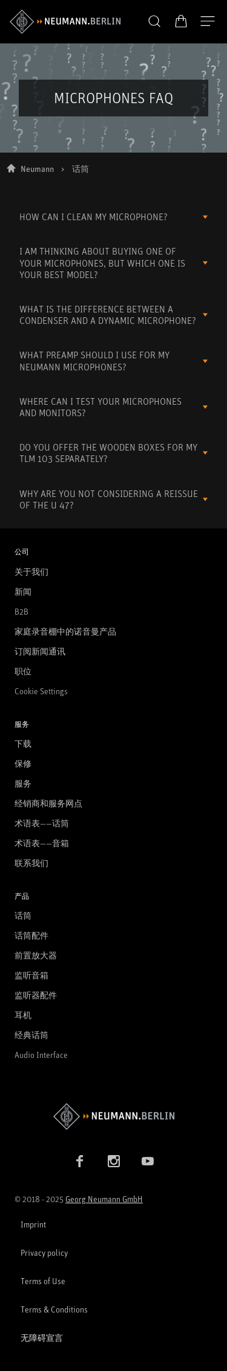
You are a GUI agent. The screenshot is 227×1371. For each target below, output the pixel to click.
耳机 (23, 1015)
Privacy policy (44, 1252)
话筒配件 (31, 935)
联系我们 (31, 863)
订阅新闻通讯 (40, 651)
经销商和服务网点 (48, 803)
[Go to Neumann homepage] (113, 1116)
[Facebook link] (80, 1161)
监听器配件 (36, 995)
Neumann (37, 168)
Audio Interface (41, 1055)
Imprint (33, 1224)
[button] (154, 21)
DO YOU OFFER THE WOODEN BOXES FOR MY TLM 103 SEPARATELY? (108, 452)
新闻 (23, 591)
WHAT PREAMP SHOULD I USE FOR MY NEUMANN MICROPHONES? (94, 360)
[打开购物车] (181, 21)
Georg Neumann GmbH (104, 1199)
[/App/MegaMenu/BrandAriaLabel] (65, 22)
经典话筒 (31, 1035)
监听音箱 (31, 975)
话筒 (23, 915)
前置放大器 (36, 955)
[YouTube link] (148, 1161)
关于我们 (31, 571)
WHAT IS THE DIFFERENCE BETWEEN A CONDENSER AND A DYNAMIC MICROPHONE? (107, 314)
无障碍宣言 (42, 1337)
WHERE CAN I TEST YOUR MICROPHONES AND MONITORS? (100, 407)
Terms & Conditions (54, 1309)
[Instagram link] (114, 1161)
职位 (23, 671)
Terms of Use (43, 1281)
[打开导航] (207, 21)
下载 (23, 743)
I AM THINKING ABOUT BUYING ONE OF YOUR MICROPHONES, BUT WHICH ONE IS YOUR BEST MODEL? (102, 262)
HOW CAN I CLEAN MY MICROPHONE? (93, 217)
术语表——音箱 (42, 843)
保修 (23, 763)
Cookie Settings (41, 691)
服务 (23, 783)
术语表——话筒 (42, 823)
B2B (21, 611)
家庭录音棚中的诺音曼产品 (65, 631)
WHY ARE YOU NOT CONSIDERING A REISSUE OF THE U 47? (108, 499)
